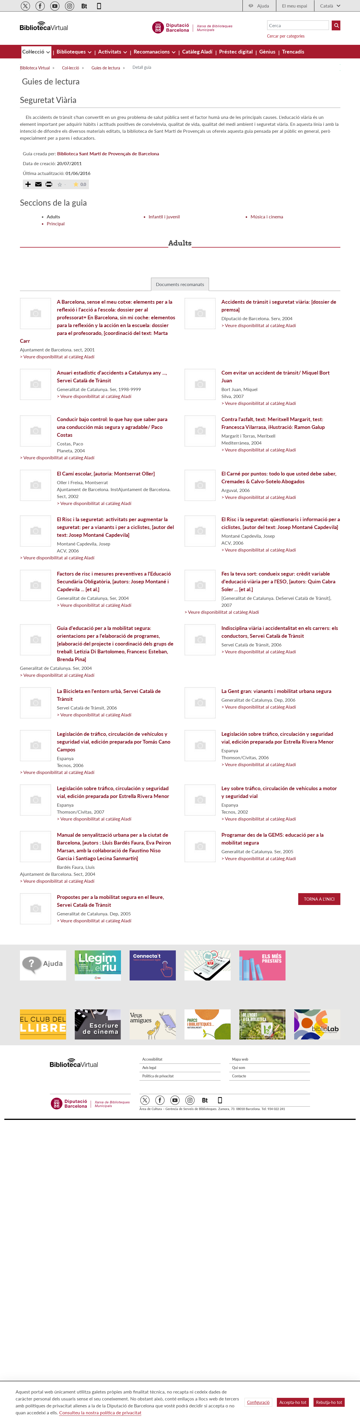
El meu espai (294, 5)
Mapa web (240, 1043)
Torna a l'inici (319, 899)
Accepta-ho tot (292, 1402)
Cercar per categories (286, 36)
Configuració (258, 1402)
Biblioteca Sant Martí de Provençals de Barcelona (108, 153)
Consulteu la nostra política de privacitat (100, 1412)
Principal (56, 223)
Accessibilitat (152, 1043)
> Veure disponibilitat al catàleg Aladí (57, 356)
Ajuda (263, 5)
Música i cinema (267, 216)
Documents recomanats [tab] (180, 284)
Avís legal (149, 1052)
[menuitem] (33, 51)
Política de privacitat (158, 1060)
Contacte (239, 1060)
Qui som (238, 1052)
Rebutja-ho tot (329, 1402)
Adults (53, 216)
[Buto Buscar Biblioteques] (336, 25)
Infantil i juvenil (164, 216)
